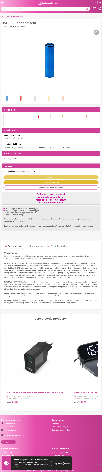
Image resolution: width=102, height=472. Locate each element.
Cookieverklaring (58, 448)
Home (3, 16)
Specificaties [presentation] (35, 245)
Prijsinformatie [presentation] (56, 245)
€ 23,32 (12, 394)
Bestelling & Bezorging (10, 445)
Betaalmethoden (7, 448)
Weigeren (67, 463)
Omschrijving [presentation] (14, 245)
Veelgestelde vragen (60, 419)
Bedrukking (9, 130)
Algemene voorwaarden (61, 445)
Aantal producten (12, 153)
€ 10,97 (73, 394)
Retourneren (6, 451)
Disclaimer (56, 454)
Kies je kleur (9, 110)
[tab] (13, 246)
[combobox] (45, 9)
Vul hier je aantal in (11, 159)
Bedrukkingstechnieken (61, 423)
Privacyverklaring (59, 451)
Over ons (55, 416)
